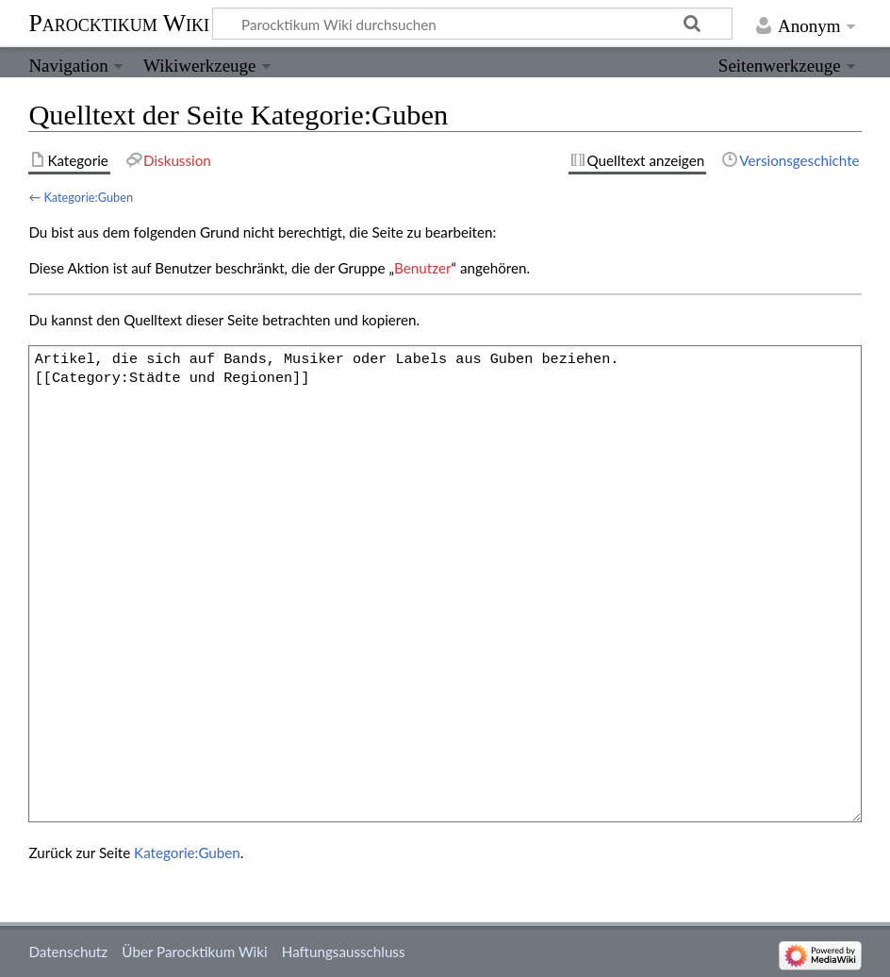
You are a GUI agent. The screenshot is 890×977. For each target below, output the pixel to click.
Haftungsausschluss (343, 951)
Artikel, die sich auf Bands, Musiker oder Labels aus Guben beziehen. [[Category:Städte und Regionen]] (444, 583)
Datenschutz (67, 951)
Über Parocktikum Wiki (194, 951)
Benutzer (422, 267)
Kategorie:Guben (88, 197)
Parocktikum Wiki (118, 21)
